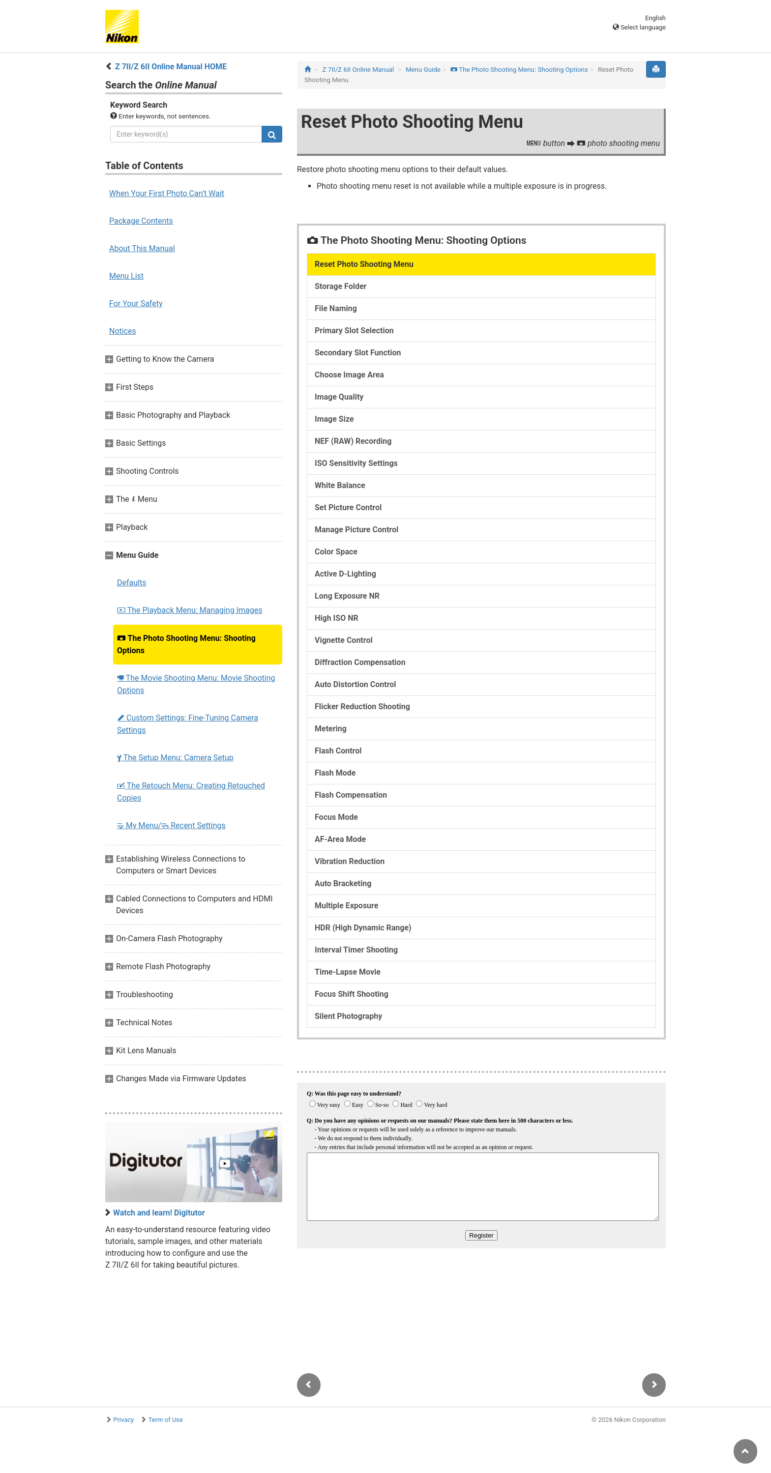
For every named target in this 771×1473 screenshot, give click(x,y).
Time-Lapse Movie (348, 972)
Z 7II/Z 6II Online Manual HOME (171, 66)
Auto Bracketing (343, 883)
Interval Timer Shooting (356, 949)
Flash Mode (335, 773)
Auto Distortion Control (355, 684)
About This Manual (142, 248)
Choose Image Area (349, 374)
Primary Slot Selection (354, 330)
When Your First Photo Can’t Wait (166, 193)
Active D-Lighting (345, 573)
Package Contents (141, 221)
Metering (331, 728)
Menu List (126, 276)
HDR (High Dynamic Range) (363, 927)
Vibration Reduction (350, 861)
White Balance (340, 485)
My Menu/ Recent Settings (171, 825)
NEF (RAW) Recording (353, 441)
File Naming (336, 308)
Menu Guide (423, 69)
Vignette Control (344, 640)
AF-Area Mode (340, 839)
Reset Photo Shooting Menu (364, 264)
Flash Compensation (351, 795)
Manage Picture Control (356, 529)
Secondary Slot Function (358, 352)
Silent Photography (348, 1016)
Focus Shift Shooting (351, 994)
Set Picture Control (348, 507)
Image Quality (339, 397)
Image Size (334, 419)
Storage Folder (340, 286)
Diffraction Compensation (360, 662)
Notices (122, 331)
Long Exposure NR (347, 596)
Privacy (123, 1419)
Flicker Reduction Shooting (362, 706)
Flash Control (338, 750)
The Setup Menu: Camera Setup (175, 757)
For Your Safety (136, 303)
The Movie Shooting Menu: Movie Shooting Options (196, 684)
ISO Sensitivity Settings (356, 463)
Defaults (131, 582)
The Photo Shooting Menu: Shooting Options (186, 644)
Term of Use (165, 1419)
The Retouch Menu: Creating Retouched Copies (191, 792)
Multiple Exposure (346, 905)
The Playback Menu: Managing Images (189, 610)
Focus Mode (336, 817)
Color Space (336, 551)
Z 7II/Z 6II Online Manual (358, 69)
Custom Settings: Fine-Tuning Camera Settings (187, 724)
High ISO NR (336, 618)
